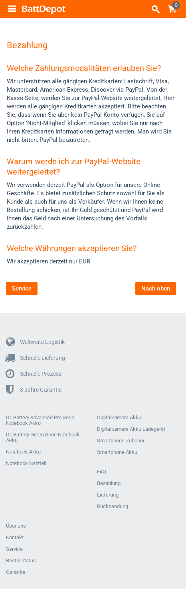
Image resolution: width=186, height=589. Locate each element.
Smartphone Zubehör (120, 441)
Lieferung (108, 495)
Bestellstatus (21, 560)
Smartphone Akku (117, 452)
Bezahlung (109, 483)
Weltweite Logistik (35, 342)
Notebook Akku (23, 452)
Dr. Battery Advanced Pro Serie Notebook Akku (40, 420)
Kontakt (15, 537)
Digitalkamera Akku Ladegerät (131, 429)
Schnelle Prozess (33, 374)
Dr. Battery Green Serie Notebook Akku (43, 437)
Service (22, 288)
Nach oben (155, 288)
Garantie (15, 572)
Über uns (16, 526)
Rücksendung (112, 506)
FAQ (101, 472)
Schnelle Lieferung (35, 358)
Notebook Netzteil (26, 463)
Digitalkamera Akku (119, 417)
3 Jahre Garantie (33, 390)
